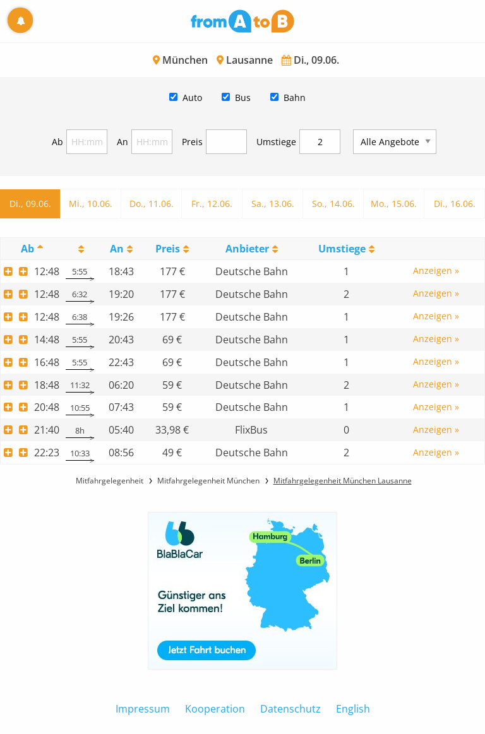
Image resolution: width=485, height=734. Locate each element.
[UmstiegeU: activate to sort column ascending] (346, 248)
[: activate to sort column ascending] (80, 248)
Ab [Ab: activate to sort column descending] (27, 249)
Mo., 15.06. (394, 204)
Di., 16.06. (455, 204)
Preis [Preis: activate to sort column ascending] (167, 249)
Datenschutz (290, 709)
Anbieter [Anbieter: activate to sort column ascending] (247, 249)
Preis (192, 142)
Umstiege (276, 142)
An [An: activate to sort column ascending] (117, 249)
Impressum (143, 709)
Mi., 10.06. (90, 204)
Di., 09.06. (30, 204)
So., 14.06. (333, 204)
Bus (243, 98)
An (122, 142)
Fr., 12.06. (211, 204)
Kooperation (215, 709)
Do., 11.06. (151, 204)
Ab (57, 142)
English (353, 709)
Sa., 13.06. (272, 204)
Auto (192, 98)
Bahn (295, 98)
